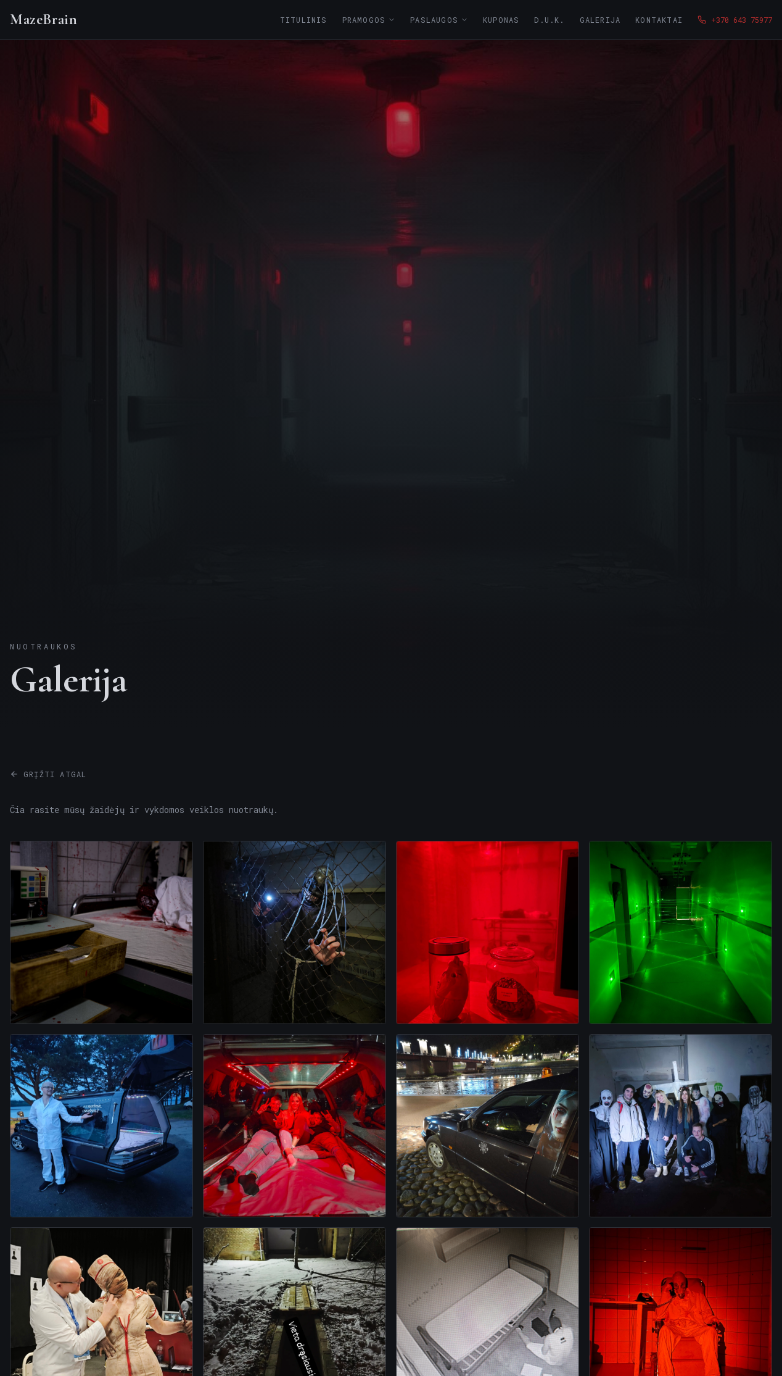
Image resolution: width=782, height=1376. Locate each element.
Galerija (600, 20)
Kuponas (501, 20)
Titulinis (303, 20)
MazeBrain (43, 19)
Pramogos (369, 20)
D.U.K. (549, 20)
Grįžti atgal (48, 774)
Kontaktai (659, 20)
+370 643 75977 (735, 20)
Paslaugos (439, 20)
